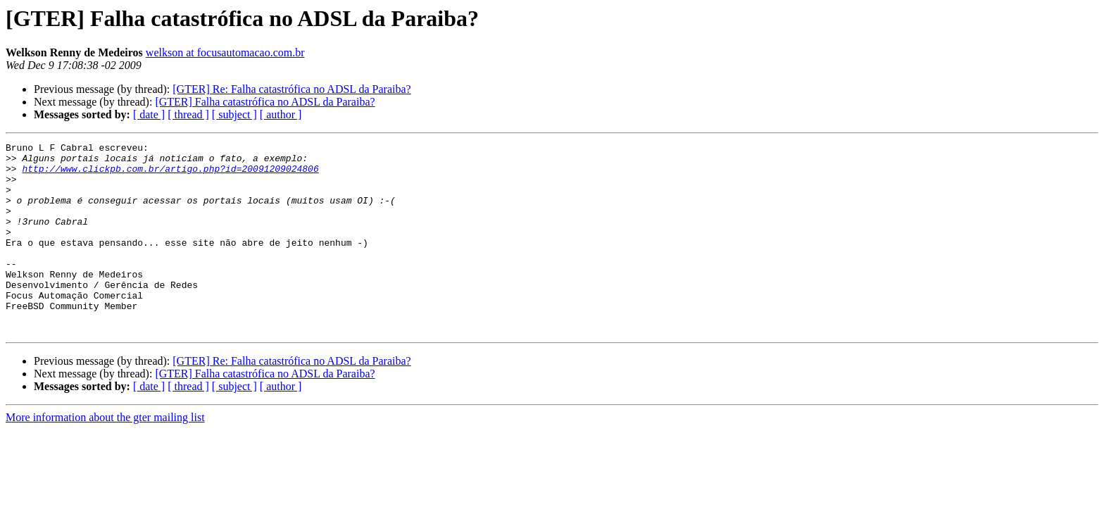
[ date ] (149, 114)
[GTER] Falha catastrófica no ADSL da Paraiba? (265, 102)
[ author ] (281, 114)
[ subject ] (234, 114)
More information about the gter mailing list (105, 455)
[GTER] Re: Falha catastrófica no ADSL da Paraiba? (291, 89)
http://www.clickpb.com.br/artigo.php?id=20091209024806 (170, 174)
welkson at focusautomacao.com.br (225, 52)
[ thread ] (188, 114)
